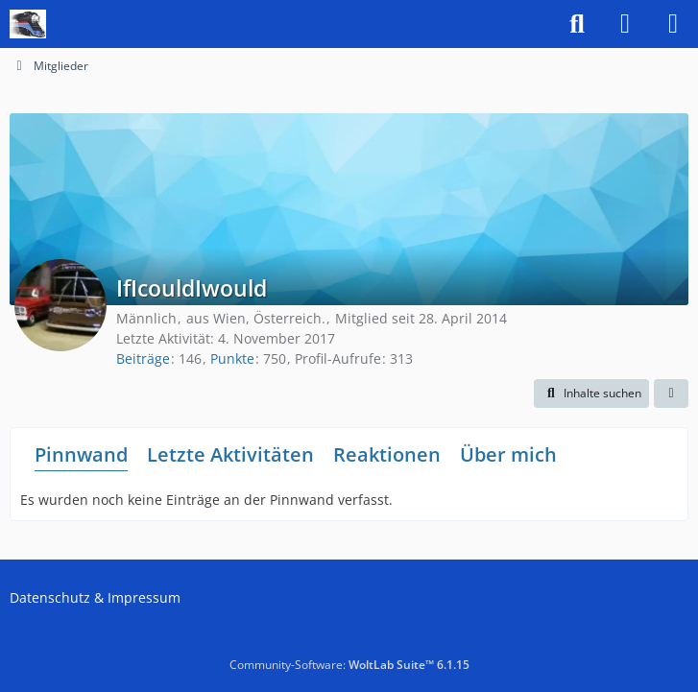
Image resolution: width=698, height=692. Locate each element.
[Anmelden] (625, 24)
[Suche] (577, 24)
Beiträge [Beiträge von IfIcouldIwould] (143, 358)
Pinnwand (81, 454)
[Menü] (673, 24)
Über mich (508, 454)
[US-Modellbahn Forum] (28, 24)
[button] (591, 393)
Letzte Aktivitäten (230, 454)
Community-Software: (349, 664)
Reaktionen (387, 454)
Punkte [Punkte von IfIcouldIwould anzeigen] (232, 358)
